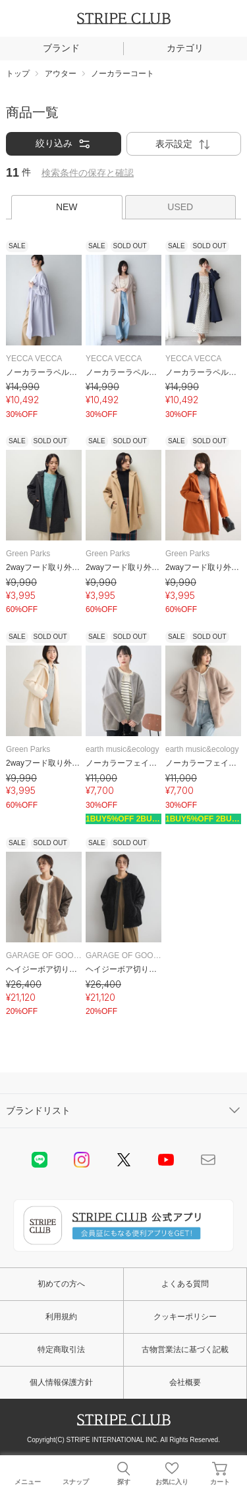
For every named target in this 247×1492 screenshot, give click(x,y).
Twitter (124, 1159)
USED (180, 207)
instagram (81, 1159)
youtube (166, 1159)
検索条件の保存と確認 (87, 172)
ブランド (61, 48)
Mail (208, 1159)
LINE (39, 1159)
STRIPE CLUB (124, 18)
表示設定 (183, 144)
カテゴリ (185, 48)
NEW (67, 207)
